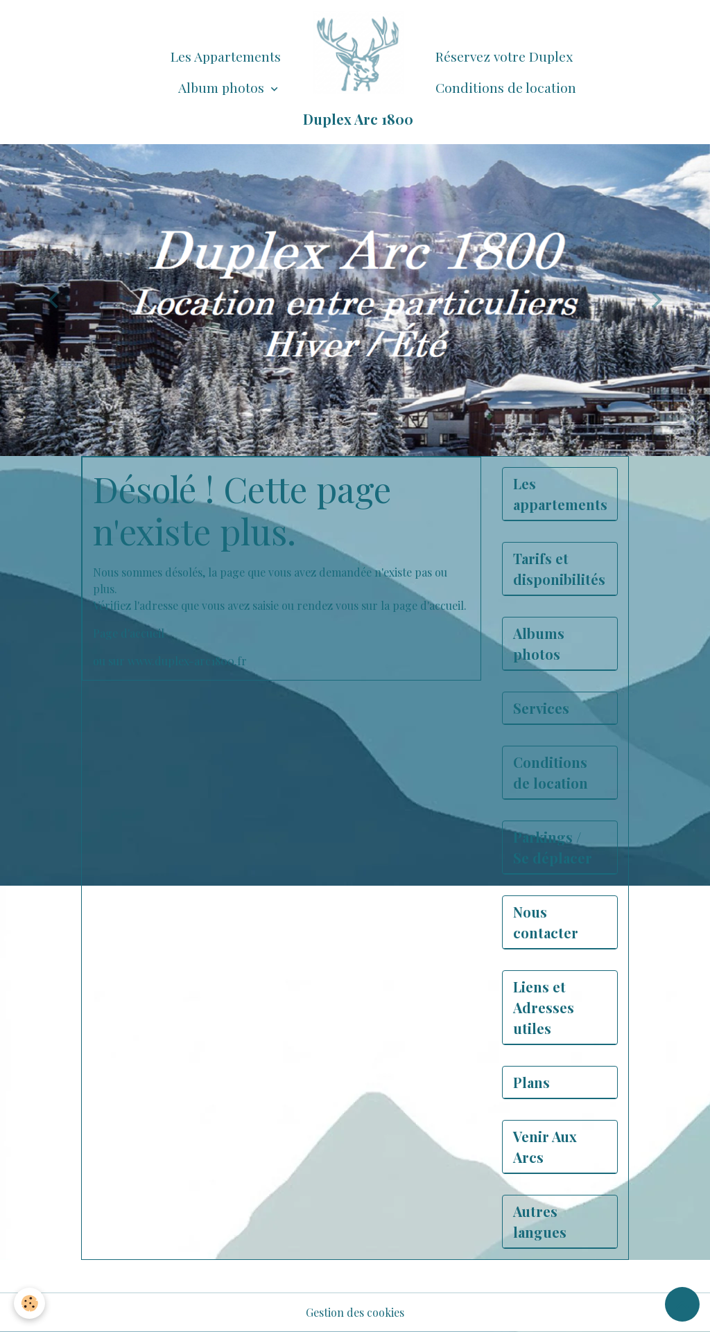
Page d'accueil (128, 633)
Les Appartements (226, 56)
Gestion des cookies (355, 1312)
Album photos (223, 87)
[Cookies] (29, 1303)
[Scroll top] (682, 1304)
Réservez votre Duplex (504, 56)
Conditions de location (505, 87)
